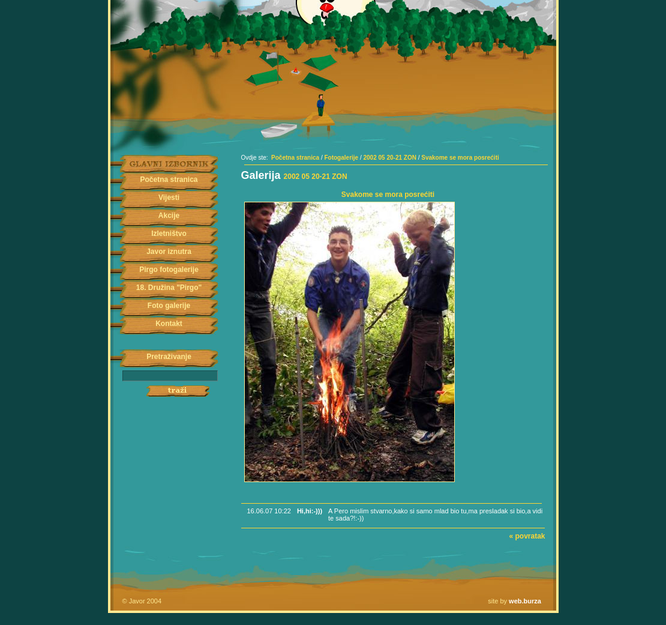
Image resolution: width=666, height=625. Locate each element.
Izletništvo (169, 233)
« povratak (527, 536)
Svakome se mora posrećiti (460, 157)
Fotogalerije (341, 157)
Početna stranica (168, 179)
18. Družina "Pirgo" (169, 287)
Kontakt (168, 323)
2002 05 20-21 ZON (390, 157)
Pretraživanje (168, 356)
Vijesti (168, 197)
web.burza (525, 601)
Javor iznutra (168, 251)
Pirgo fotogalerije (169, 269)
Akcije (168, 215)
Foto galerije (169, 305)
